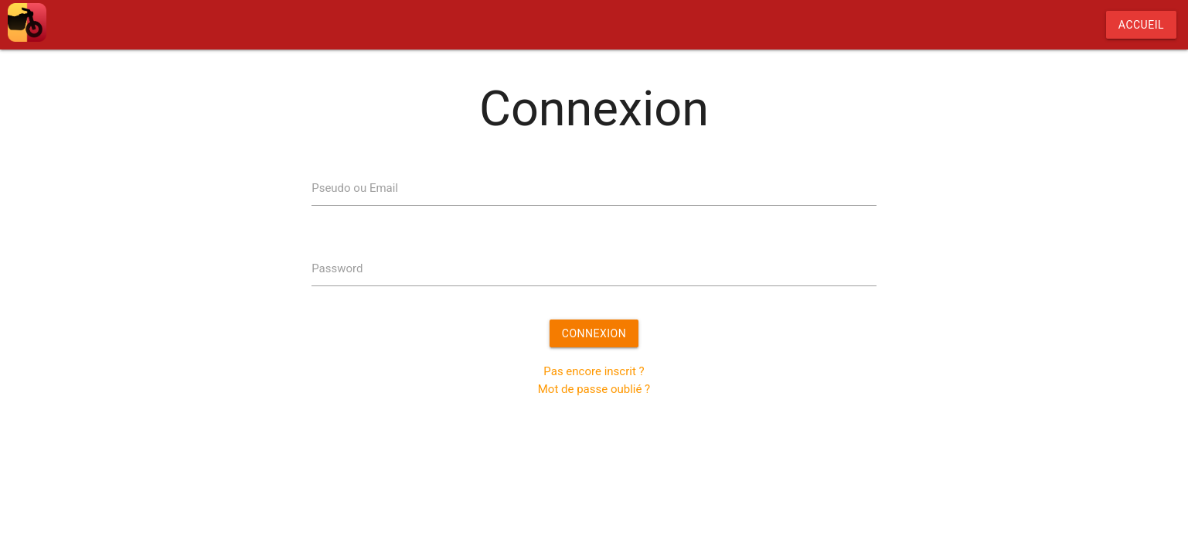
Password (337, 268)
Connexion (594, 333)
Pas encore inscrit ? (593, 371)
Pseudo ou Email (354, 188)
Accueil (1141, 25)
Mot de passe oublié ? (594, 389)
